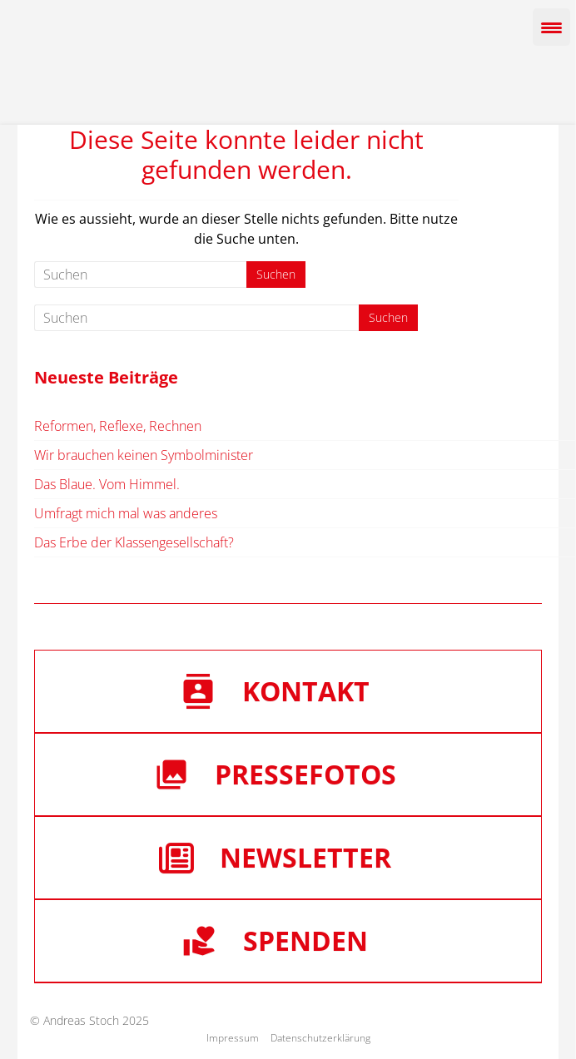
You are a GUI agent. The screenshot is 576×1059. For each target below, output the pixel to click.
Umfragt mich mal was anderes (125, 513)
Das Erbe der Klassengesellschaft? (134, 542)
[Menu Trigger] (551, 27)
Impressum (232, 1038)
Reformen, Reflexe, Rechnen (117, 426)
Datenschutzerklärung (320, 1038)
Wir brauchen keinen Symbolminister (143, 455)
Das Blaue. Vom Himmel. (107, 484)
